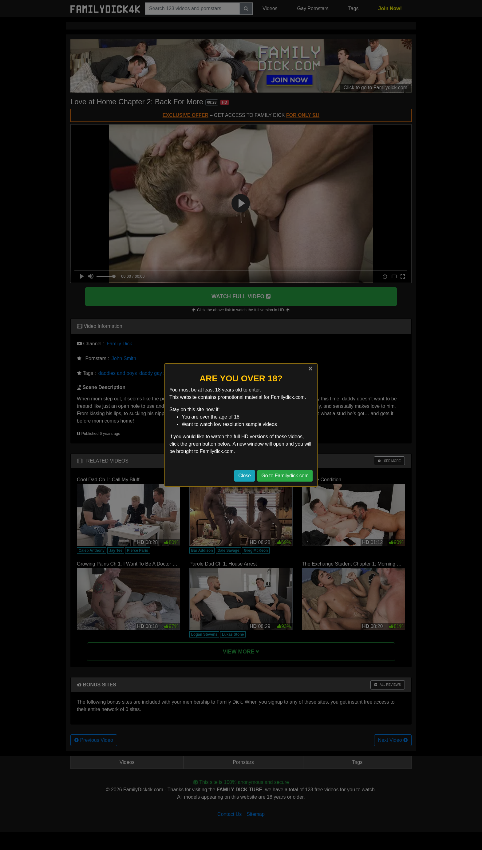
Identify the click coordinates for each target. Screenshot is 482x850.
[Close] (310, 368)
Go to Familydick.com (285, 475)
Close (244, 475)
